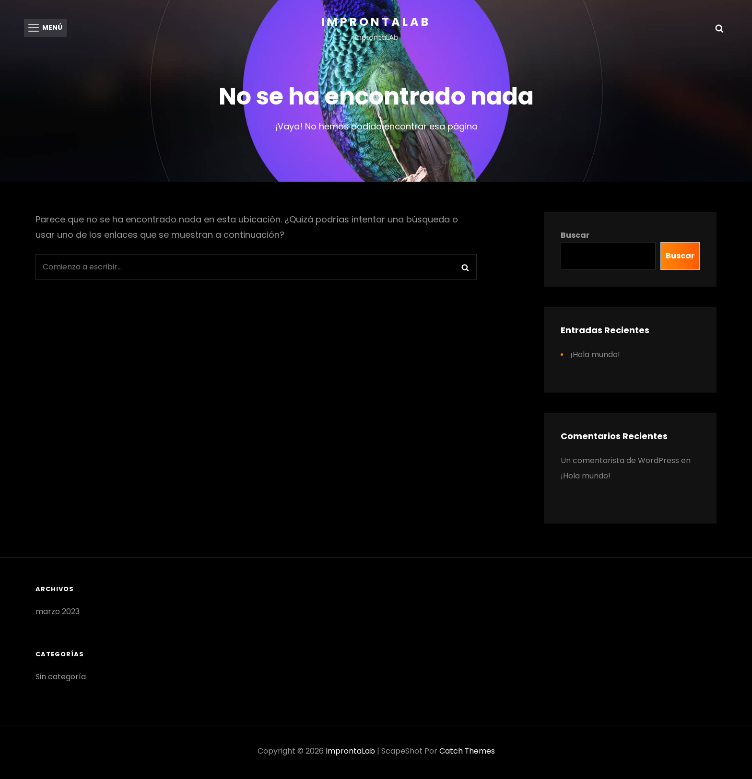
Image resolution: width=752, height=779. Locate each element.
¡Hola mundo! (595, 356)
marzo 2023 (57, 613)
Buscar (575, 237)
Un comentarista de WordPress (620, 462)
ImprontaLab (376, 22)
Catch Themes (467, 752)
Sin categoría (60, 678)
